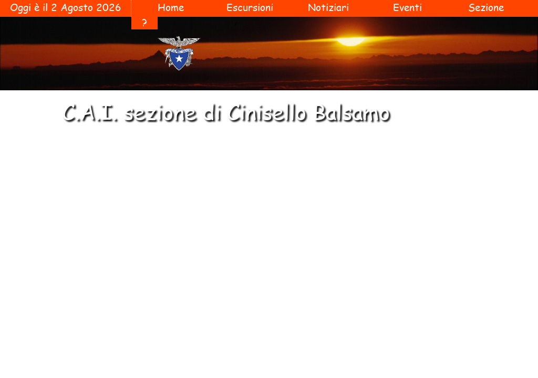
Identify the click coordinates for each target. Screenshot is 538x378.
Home (171, 7)
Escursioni (249, 7)
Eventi (407, 7)
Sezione (486, 7)
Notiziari (328, 7)
